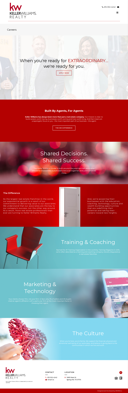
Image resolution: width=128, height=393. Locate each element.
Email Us (49, 380)
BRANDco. (118, 391)
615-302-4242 (109, 7)
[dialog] (117, 12)
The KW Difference (63, 128)
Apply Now (64, 73)
